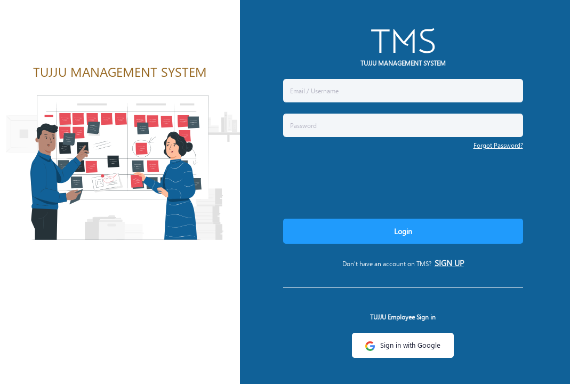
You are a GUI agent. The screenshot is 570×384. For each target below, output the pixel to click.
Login (403, 231)
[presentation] (364, 182)
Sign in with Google (402, 344)
